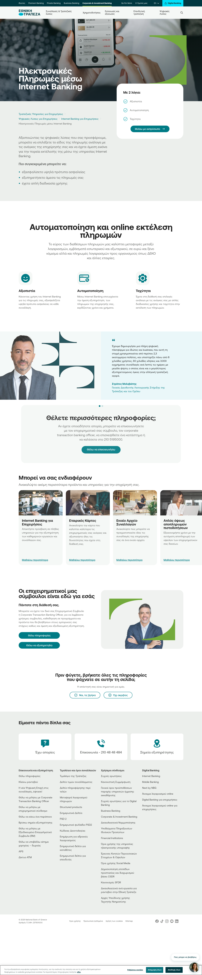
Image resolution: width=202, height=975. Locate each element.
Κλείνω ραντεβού (28, 781)
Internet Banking (151, 776)
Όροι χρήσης (75, 921)
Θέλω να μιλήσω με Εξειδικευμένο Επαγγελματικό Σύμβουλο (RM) (35, 832)
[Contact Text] (101, 747)
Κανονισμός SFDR (111, 882)
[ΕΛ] (156, 3)
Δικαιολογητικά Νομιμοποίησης (118, 822)
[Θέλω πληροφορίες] (39, 635)
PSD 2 (63, 818)
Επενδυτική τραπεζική (139, 12)
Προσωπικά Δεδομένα (93, 921)
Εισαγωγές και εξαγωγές (112, 12)
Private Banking (54, 3)
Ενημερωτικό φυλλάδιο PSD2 (76, 824)
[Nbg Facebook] (157, 921)
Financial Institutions (112, 838)
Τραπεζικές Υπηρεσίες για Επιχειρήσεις (41, 114)
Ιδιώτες (22, 3)
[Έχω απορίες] (45, 747)
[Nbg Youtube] (171, 921)
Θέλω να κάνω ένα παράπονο (35, 816)
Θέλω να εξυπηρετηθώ (39, 645)
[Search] (181, 12)
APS (21, 851)
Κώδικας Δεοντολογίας (72, 830)
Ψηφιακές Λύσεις (165, 12)
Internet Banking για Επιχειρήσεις (80, 118)
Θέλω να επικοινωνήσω (101, 444)
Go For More (126, 3)
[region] (101, 970)
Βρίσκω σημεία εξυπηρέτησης (35, 822)
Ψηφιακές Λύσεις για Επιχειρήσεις (38, 118)
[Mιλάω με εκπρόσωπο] (150, 129)
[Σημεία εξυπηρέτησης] (157, 747)
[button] (99, 406)
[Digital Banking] (172, 3)
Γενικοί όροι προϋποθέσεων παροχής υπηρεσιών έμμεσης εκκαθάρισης (117, 791)
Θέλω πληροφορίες (29, 776)
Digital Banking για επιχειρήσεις (159, 799)
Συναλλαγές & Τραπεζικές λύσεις (59, 12)
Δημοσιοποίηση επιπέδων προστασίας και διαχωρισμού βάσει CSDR (117, 873)
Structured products (71, 807)
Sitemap (129, 921)
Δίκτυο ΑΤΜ (25, 857)
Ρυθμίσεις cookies (135, 970)
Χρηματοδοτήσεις (92, 12)
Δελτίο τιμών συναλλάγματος (76, 781)
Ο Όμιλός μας (141, 3)
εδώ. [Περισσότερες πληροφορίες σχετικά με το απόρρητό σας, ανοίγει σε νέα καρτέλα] (79, 972)
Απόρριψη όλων (155, 970)
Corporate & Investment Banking (97, 3)
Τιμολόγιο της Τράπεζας (73, 776)
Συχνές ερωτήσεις (111, 776)
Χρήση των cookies (114, 921)
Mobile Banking (150, 781)
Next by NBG (149, 787)
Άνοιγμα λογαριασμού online (157, 793)
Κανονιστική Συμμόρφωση (115, 781)
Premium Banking (36, 3)
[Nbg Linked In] (176, 921)
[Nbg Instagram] (167, 921)
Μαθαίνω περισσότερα (35, 560)
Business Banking (71, 3)
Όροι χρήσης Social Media (115, 863)
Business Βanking (110, 810)
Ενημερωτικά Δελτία (71, 813)
